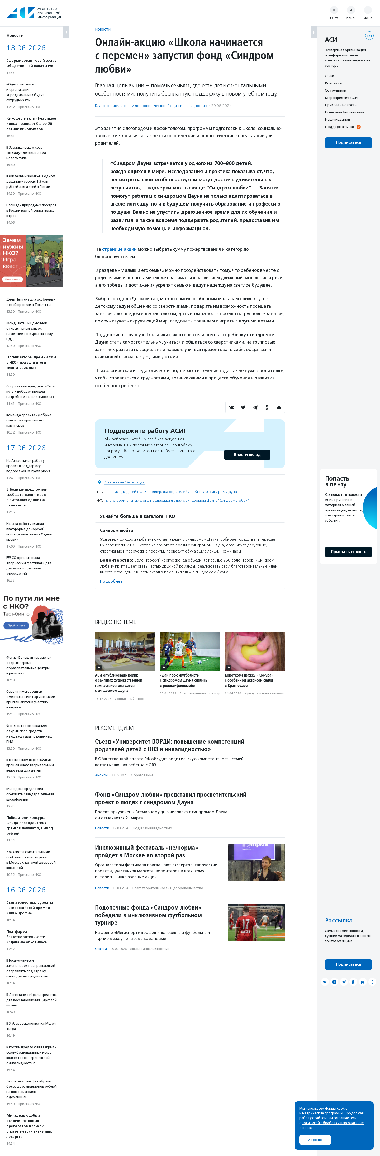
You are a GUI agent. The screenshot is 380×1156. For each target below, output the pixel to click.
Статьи (101, 949)
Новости (103, 29)
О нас (329, 76)
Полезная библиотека (344, 112)
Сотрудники (335, 90)
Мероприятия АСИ (341, 98)
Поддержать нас (339, 127)
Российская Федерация (124, 482)
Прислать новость (341, 105)
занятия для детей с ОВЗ (126, 491)
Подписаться (348, 142)
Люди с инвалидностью (187, 105)
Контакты (333, 83)
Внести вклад (247, 454)
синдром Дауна (223, 491)
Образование (142, 775)
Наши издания (337, 119)
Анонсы (101, 775)
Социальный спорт (129, 699)
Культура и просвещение (264, 693)
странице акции (119, 249)
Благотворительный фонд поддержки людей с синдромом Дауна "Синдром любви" (177, 500)
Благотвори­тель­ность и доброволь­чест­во (130, 105)
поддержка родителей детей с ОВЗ (178, 491)
